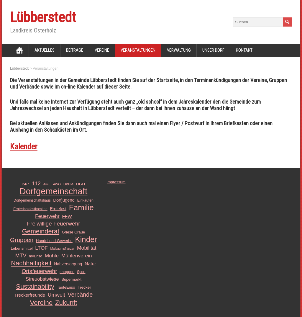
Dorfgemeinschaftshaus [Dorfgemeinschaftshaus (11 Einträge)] (32, 200)
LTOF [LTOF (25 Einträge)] (41, 248)
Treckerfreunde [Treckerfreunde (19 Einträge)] (29, 295)
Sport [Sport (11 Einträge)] (81, 272)
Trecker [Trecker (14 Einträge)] (84, 287)
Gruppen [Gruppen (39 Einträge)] (21, 240)
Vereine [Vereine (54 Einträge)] (41, 302)
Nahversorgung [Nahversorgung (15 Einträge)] (68, 264)
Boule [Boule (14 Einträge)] (68, 184)
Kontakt (244, 50)
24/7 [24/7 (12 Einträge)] (25, 184)
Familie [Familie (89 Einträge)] (81, 207)
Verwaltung (179, 50)
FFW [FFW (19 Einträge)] (67, 216)
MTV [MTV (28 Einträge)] (20, 256)
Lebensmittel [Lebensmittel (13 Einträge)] (21, 248)
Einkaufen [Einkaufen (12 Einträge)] (85, 200)
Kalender (23, 146)
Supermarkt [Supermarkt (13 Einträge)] (71, 279)
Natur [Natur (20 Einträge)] (90, 263)
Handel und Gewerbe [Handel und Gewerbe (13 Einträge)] (54, 240)
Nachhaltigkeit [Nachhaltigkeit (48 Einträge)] (31, 263)
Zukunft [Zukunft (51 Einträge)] (66, 302)
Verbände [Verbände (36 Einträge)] (80, 294)
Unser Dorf (213, 50)
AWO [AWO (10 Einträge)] (57, 184)
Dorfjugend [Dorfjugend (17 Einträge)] (64, 200)
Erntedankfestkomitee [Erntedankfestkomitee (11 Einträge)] (30, 209)
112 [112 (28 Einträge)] (36, 184)
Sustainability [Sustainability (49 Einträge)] (35, 286)
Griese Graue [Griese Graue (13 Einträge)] (73, 232)
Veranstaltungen (138, 50)
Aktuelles (45, 50)
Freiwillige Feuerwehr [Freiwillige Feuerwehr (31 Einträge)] (53, 223)
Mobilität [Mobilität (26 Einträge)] (86, 248)
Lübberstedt (43, 17)
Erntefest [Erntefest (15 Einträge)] (58, 208)
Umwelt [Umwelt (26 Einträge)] (56, 295)
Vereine (102, 50)
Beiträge (74, 50)
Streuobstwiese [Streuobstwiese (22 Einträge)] (42, 279)
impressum (116, 182)
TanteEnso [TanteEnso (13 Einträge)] (66, 287)
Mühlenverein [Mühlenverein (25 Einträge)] (76, 256)
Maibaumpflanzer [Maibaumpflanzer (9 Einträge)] (62, 248)
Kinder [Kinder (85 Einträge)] (86, 239)
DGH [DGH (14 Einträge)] (80, 184)
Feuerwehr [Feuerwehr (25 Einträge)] (47, 216)
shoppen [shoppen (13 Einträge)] (67, 271)
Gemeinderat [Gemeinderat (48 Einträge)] (40, 231)
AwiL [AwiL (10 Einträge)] (46, 184)
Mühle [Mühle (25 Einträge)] (52, 256)
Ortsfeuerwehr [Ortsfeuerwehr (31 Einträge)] (39, 271)
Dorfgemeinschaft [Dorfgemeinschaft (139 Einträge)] (54, 191)
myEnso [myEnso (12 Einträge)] (35, 256)
